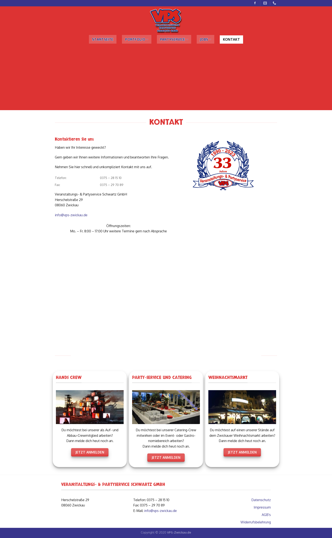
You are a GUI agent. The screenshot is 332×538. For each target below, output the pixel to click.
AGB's (266, 515)
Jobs (205, 39)
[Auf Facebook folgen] (255, 3)
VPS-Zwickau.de (179, 532)
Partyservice (174, 39)
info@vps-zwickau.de (71, 215)
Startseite (102, 39)
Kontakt (231, 39)
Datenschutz (261, 500)
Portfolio (136, 39)
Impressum (262, 507)
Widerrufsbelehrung (256, 522)
